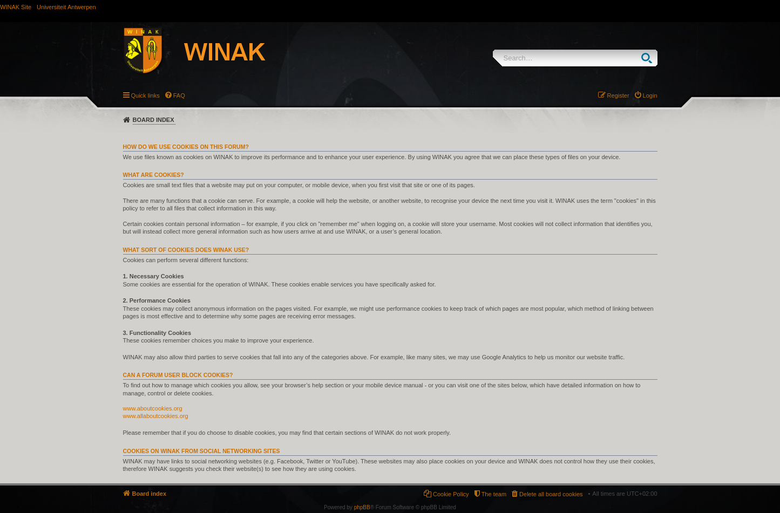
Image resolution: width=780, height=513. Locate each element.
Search (649, 58)
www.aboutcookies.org (152, 408)
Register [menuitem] (618, 95)
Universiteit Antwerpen (66, 7)
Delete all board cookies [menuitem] (550, 494)
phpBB (362, 507)
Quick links (145, 95)
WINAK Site (15, 7)
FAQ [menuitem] (179, 95)
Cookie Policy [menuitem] (451, 494)
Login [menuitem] (650, 95)
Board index (153, 120)
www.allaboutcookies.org (155, 416)
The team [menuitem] (493, 494)
